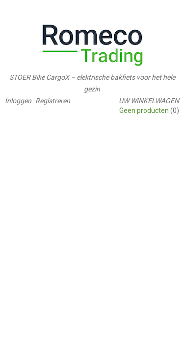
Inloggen (18, 101)
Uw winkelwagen (149, 101)
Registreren (52, 101)
